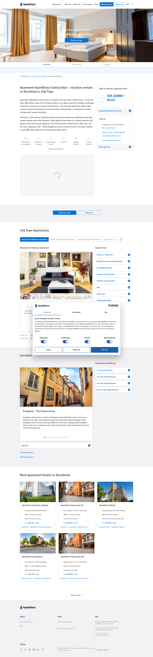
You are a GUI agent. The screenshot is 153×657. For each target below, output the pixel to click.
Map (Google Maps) (108, 128)
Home (29, 76)
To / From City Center (113, 370)
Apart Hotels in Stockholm (39, 76)
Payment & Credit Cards (113, 274)
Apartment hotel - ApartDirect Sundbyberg (36, 578)
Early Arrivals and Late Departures (113, 261)
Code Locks (113, 294)
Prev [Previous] (22, 387)
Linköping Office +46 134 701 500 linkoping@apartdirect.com (106, 629)
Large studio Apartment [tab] (112, 239)
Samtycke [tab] (47, 312)
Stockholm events (27, 457)
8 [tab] (59, 437)
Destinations (56, 4)
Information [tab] (76, 312)
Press (96, 4)
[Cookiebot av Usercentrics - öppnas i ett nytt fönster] (109, 305)
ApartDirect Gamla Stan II (72, 505)
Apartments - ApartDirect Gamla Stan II (75, 527)
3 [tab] (48, 437)
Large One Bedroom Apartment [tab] (88, 239)
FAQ (21, 626)
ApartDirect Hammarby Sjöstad (35, 505)
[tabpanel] (56, 272)
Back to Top (76, 595)
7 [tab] (57, 437)
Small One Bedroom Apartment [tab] (62, 239)
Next (89, 272)
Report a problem (102, 634)
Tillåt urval (76, 350)
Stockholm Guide (27, 452)
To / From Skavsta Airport (113, 383)
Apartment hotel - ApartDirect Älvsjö (112, 527)
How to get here (115, 147)
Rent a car (119, 4)
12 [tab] (68, 437)
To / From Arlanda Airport (113, 377)
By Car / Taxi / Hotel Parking (113, 390)
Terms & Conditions (26, 622)
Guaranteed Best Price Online (115, 111)
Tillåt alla (104, 350)
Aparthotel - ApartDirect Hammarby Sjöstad (37, 527)
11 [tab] (65, 437)
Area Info (55, 445)
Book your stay (76, 40)
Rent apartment (107, 4)
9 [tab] (61, 437)
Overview (46, 64)
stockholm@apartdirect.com (111, 140)
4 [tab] (50, 437)
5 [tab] (53, 437)
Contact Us (76, 4)
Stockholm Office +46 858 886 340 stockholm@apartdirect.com (106, 623)
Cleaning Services (113, 300)
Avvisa (48, 350)
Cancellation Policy (113, 268)
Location (106, 64)
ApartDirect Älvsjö (107, 505)
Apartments (76, 64)
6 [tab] (55, 437)
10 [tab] (63, 437)
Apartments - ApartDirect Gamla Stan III (75, 578)
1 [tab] (44, 437)
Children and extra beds (113, 281)
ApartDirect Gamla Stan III (72, 556)
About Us (68, 4)
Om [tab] (106, 312)
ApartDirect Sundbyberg (32, 556)
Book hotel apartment (65, 622)
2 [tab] (46, 437)
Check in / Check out (113, 255)
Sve (132, 4)
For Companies (87, 4)
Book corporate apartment (66, 628)
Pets (113, 287)
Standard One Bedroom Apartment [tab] (34, 239)
